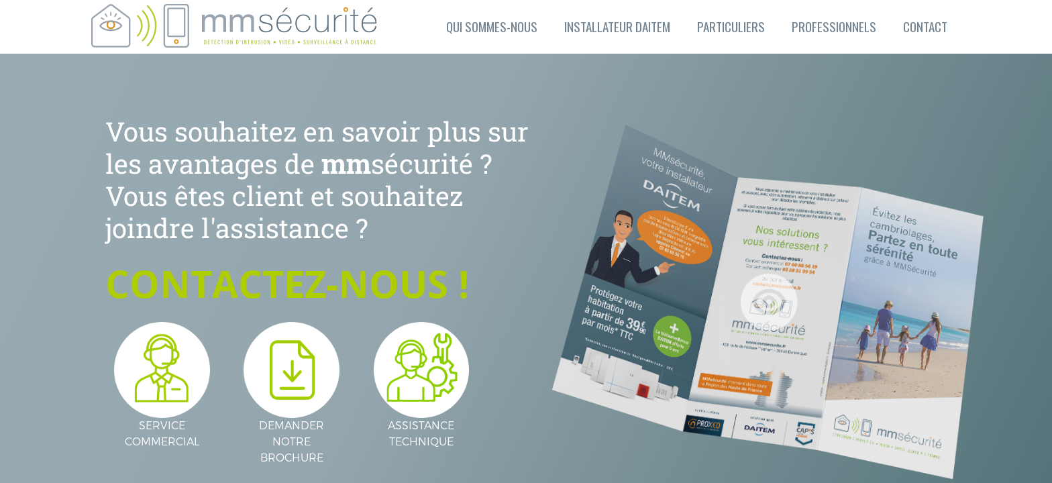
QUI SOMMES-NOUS (491, 26)
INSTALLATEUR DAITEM (617, 26)
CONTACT (925, 26)
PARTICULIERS (731, 26)
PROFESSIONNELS (834, 26)
